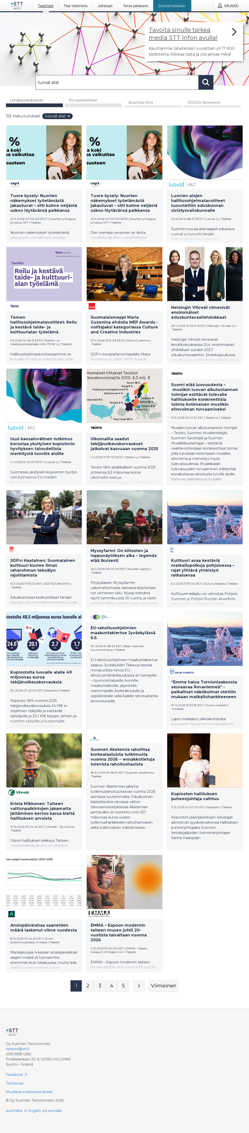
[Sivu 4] (111, 986)
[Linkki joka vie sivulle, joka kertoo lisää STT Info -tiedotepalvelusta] (194, 41)
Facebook (14, 1074)
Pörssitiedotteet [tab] (83, 100)
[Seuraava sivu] (139, 986)
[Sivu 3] (100, 986)
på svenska (52, 1110)
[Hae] (117, 82)
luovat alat (58, 116)
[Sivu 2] (88, 986)
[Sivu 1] (76, 986)
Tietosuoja (14, 1083)
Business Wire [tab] (140, 103)
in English (32, 1110)
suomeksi (14, 1110)
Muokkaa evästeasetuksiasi (29, 1092)
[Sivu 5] (123, 986)
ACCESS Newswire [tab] (204, 103)
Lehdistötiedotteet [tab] (26, 100)
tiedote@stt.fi (18, 1049)
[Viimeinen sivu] (164, 986)
